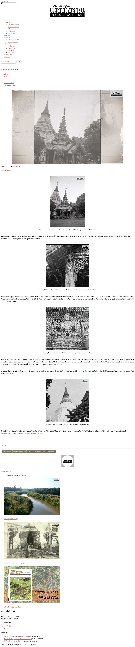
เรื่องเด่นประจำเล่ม (13, 27)
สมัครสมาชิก (8, 54)
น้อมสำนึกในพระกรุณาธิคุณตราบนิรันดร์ (16, 636)
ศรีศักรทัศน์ (7, 35)
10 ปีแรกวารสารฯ (13, 29)
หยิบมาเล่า (7, 44)
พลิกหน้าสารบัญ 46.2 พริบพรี (12, 607)
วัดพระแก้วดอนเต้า (6, 170)
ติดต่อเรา (7, 57)
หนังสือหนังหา (12, 46)
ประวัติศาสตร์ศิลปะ (37, 451)
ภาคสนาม (7, 37)
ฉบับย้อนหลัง (11, 31)
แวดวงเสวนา (11, 52)
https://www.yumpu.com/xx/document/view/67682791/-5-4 (23, 433)
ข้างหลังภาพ (11, 48)
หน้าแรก (6, 20)
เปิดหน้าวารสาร (9, 22)
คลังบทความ (11, 33)
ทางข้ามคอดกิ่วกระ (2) (11, 519)
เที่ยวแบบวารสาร (13, 42)
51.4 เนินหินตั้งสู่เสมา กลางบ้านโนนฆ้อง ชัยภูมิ (18, 639)
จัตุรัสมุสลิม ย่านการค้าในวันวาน (14, 641)
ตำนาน (29, 451)
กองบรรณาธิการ (9, 83)
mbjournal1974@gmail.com (8, 626)
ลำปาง (44, 451)
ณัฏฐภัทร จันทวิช (51, 451)
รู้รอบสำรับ (11, 50)
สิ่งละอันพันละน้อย (13, 39)
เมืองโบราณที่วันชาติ (14, 24)
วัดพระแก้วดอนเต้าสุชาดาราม (19, 451)
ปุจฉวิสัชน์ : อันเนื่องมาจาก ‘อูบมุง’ (14, 563)
